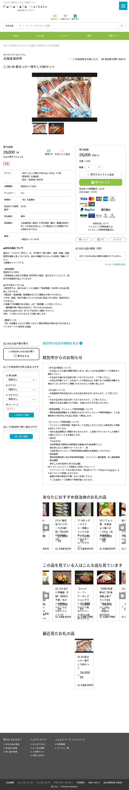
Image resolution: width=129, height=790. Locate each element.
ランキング (65, 36)
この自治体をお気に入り (83, 59)
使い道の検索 (10, 752)
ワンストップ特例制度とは (101, 227)
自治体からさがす (18, 46)
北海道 (32, 46)
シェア (83, 239)
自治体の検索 (10, 748)
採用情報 (60, 744)
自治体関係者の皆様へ (113, 782)
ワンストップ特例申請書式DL (101, 230)
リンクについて (43, 782)
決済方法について (101, 223)
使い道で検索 (21, 436)
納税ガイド (114, 36)
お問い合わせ (37, 755)
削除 (88, 685)
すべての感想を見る (115, 264)
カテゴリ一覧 (62, 748)
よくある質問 (37, 748)
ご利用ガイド (37, 752)
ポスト (118, 239)
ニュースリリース (25, 782)
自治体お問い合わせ (114, 59)
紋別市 (41, 46)
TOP (5, 46)
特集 (89, 36)
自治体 (16, 36)
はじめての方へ (38, 744)
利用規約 (81, 782)
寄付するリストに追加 (101, 174)
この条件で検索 (21, 415)
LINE (100, 239)
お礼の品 (40, 36)
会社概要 (10, 782)
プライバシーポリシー (63, 782)
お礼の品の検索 (11, 744)
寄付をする (100, 182)
